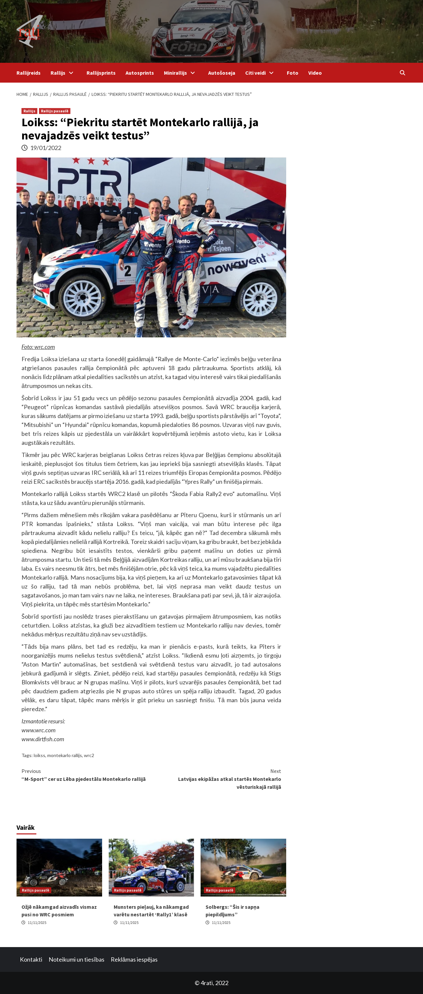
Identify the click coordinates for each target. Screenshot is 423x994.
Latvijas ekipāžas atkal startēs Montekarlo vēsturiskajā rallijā (216, 778)
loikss (39, 755)
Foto (292, 72)
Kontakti (31, 959)
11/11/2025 (37, 922)
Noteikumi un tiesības (76, 959)
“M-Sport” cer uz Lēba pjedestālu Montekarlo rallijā (86, 774)
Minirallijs (181, 72)
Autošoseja (221, 72)
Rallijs (64, 72)
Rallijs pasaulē (54, 110)
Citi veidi (261, 72)
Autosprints (140, 72)
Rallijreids (29, 72)
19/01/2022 (45, 147)
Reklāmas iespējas (134, 959)
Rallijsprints (101, 72)
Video (315, 72)
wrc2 (89, 755)
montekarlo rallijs (64, 755)
